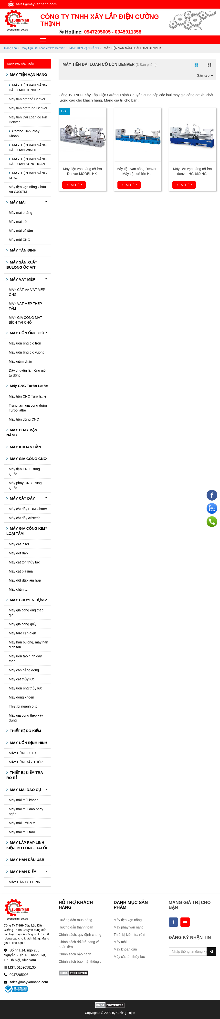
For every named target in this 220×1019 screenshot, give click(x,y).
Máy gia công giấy (22, 624)
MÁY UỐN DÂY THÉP (26, 762)
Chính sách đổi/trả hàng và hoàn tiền (79, 944)
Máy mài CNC (19, 240)
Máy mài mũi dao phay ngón (26, 811)
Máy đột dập (18, 553)
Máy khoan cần (125, 949)
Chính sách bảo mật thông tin (81, 961)
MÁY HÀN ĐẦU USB (26, 860)
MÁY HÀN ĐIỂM (23, 872)
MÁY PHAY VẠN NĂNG (21, 432)
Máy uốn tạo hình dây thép (25, 658)
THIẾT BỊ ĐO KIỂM (25, 731)
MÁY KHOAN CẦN (25, 447)
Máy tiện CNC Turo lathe (27, 396)
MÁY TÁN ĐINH (22, 250)
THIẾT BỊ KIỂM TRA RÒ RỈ (24, 775)
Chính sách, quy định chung (80, 935)
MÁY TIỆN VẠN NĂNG (84, 48)
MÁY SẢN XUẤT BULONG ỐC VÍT (21, 264)
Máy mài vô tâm (21, 231)
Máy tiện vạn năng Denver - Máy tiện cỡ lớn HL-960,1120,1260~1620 (137, 174)
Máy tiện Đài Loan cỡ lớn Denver (43, 48)
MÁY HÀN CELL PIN (24, 882)
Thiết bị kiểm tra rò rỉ (130, 935)
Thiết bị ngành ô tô (23, 706)
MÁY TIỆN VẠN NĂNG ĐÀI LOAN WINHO (28, 147)
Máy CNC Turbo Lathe (28, 386)
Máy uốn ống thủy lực (25, 688)
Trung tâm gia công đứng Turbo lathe (28, 407)
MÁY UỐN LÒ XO (22, 753)
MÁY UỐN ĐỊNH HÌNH (28, 743)
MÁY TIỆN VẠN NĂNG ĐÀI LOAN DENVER (28, 87)
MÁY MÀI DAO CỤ (25, 790)
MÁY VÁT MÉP (22, 279)
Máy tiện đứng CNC (24, 419)
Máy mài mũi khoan (23, 800)
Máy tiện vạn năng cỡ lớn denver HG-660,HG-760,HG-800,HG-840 (192, 174)
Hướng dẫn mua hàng (75, 920)
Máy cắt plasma (21, 571)
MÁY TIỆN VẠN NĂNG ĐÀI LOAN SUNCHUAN (28, 161)
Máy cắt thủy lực (21, 679)
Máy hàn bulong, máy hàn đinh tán (28, 644)
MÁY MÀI (17, 202)
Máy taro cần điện (22, 633)
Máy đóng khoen (21, 697)
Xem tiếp (74, 185)
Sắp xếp (205, 75)
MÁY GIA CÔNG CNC (27, 459)
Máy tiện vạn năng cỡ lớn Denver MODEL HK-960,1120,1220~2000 (82, 174)
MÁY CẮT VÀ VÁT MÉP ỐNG (27, 292)
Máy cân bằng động (24, 670)
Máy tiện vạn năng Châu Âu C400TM (27, 189)
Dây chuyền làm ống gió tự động (27, 372)
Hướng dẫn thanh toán (76, 927)
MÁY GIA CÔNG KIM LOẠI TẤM (25, 531)
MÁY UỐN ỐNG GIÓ (26, 333)
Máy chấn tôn (19, 589)
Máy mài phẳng (20, 213)
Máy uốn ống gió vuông (26, 352)
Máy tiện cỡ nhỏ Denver (27, 99)
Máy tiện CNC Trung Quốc (24, 471)
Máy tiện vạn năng (128, 920)
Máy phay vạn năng (129, 927)
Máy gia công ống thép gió (26, 612)
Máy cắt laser (19, 544)
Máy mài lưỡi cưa (22, 823)
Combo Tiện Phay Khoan (24, 133)
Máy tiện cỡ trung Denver (28, 108)
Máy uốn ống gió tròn (25, 343)
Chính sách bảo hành (75, 954)
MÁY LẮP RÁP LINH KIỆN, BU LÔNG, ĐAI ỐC (27, 845)
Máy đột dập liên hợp (25, 580)
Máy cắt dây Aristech (24, 518)
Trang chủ (10, 48)
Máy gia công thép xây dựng (26, 717)
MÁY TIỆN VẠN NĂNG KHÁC (28, 175)
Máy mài (120, 942)
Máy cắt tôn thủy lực (24, 562)
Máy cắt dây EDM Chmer (28, 509)
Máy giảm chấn (20, 361)
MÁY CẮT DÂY (22, 498)
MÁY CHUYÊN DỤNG (27, 600)
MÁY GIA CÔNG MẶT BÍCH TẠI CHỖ (25, 320)
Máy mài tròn (19, 222)
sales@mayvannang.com (32, 4)
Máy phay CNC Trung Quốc (25, 485)
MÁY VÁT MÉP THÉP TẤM (25, 306)
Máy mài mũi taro (22, 832)
